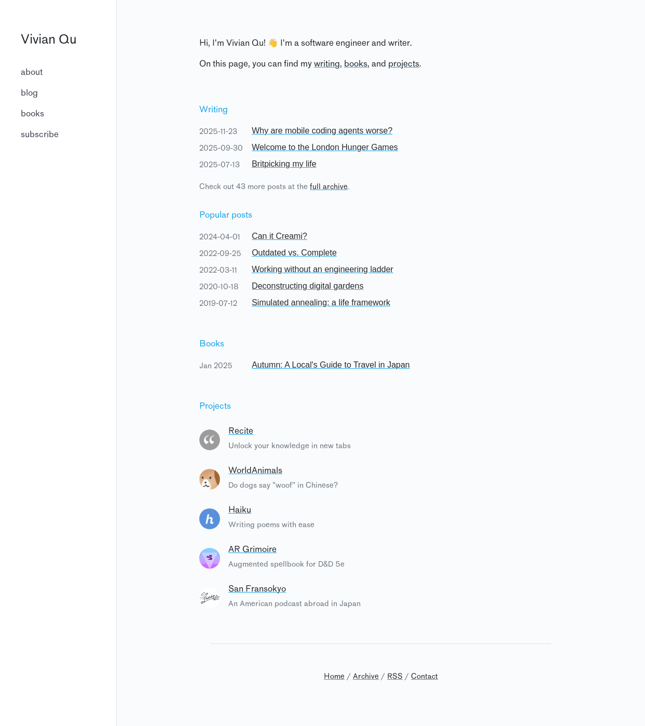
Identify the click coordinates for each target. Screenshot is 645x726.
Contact (424, 676)
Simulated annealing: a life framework (321, 302)
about (32, 73)
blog (29, 93)
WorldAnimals (255, 471)
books (32, 114)
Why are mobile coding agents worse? (322, 130)
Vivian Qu (49, 40)
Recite (240, 431)
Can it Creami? (279, 236)
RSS (395, 676)
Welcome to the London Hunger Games (325, 147)
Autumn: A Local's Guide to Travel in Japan (331, 364)
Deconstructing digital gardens (307, 285)
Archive (366, 676)
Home (334, 676)
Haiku (239, 510)
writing (327, 64)
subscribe (40, 135)
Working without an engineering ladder (322, 269)
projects (403, 64)
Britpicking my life (284, 163)
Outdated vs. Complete (294, 252)
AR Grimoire (252, 550)
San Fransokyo (257, 589)
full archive (329, 187)
